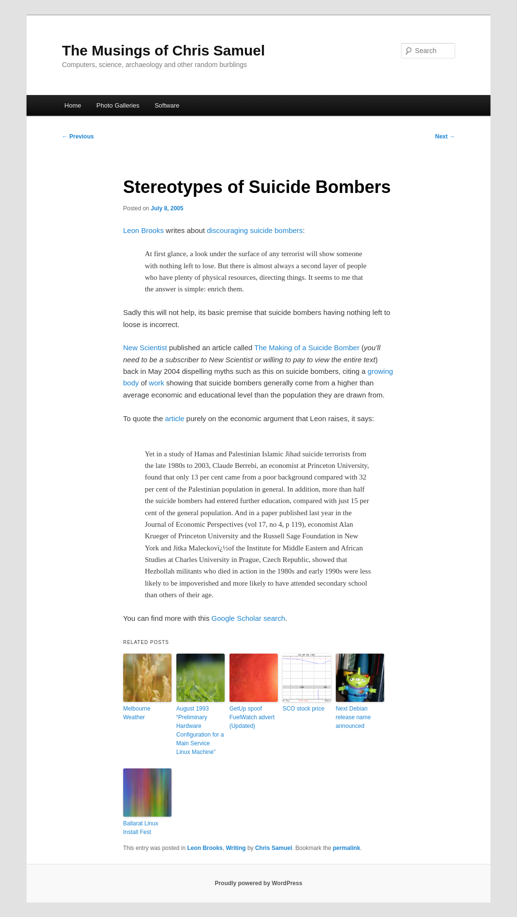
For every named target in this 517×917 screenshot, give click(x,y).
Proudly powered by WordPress (258, 883)
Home (72, 105)
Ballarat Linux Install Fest (140, 827)
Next (445, 136)
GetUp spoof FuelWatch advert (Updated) (252, 717)
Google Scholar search (249, 618)
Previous (78, 136)
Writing (235, 848)
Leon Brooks (143, 230)
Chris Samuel (273, 848)
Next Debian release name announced (353, 717)
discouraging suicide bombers (254, 230)
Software (167, 105)
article (174, 418)
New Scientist (145, 347)
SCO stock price (304, 708)
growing (380, 371)
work (157, 383)
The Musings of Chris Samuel (163, 50)
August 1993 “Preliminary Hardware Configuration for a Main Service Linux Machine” (200, 730)
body (131, 383)
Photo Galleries (118, 105)
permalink (346, 848)
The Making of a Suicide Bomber (306, 347)
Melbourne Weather (137, 713)
